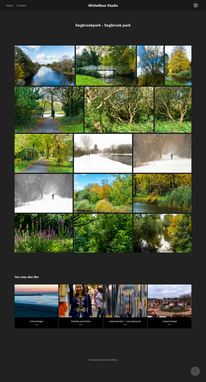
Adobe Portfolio (109, 359)
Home (9, 5)
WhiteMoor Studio (103, 5)
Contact (21, 5)
